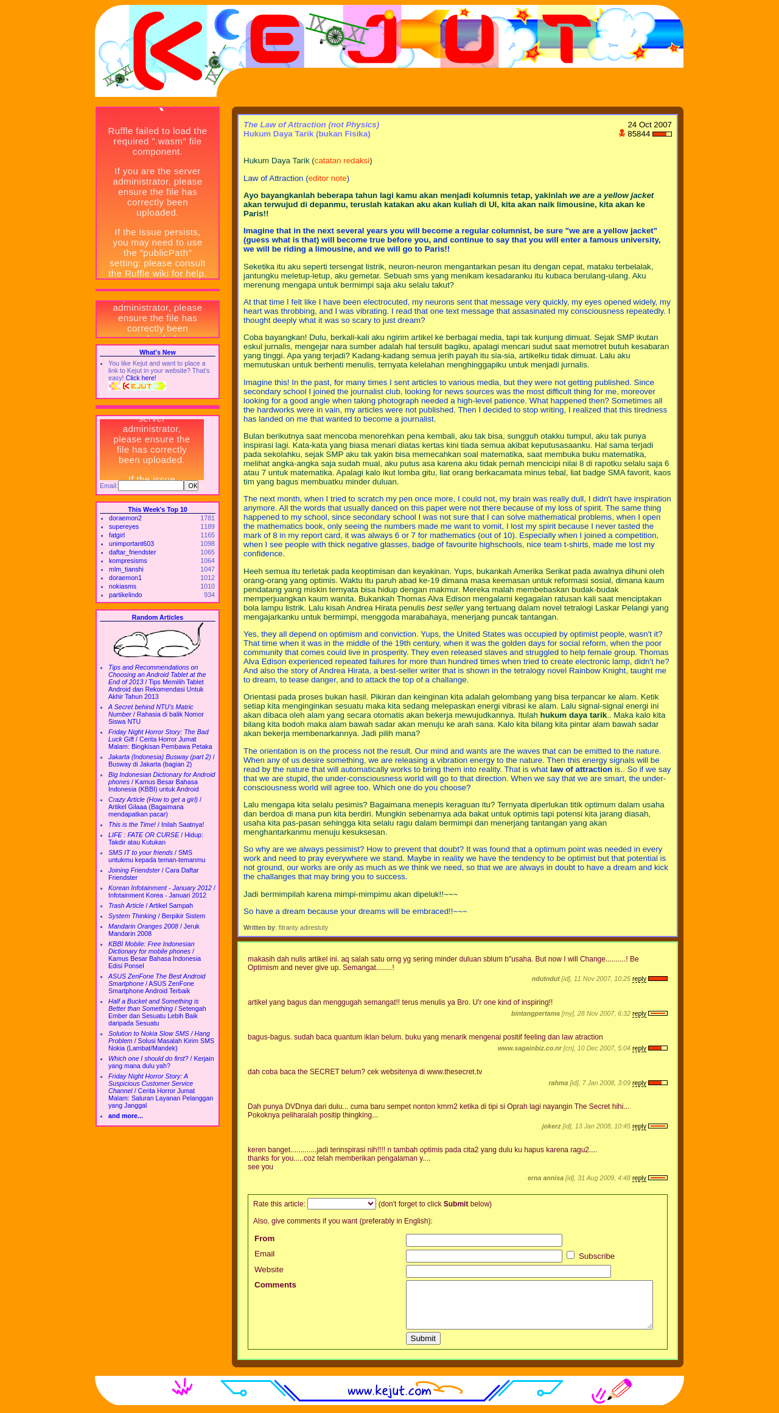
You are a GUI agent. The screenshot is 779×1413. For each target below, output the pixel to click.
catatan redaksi (342, 160)
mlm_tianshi (126, 569)
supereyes (124, 526)
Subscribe (591, 1256)
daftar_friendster (132, 552)
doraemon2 (125, 518)
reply (639, 978)
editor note (328, 178)
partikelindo (125, 594)
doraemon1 (125, 577)
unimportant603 (131, 543)
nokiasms (122, 586)
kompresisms (128, 560)
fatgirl (117, 535)
